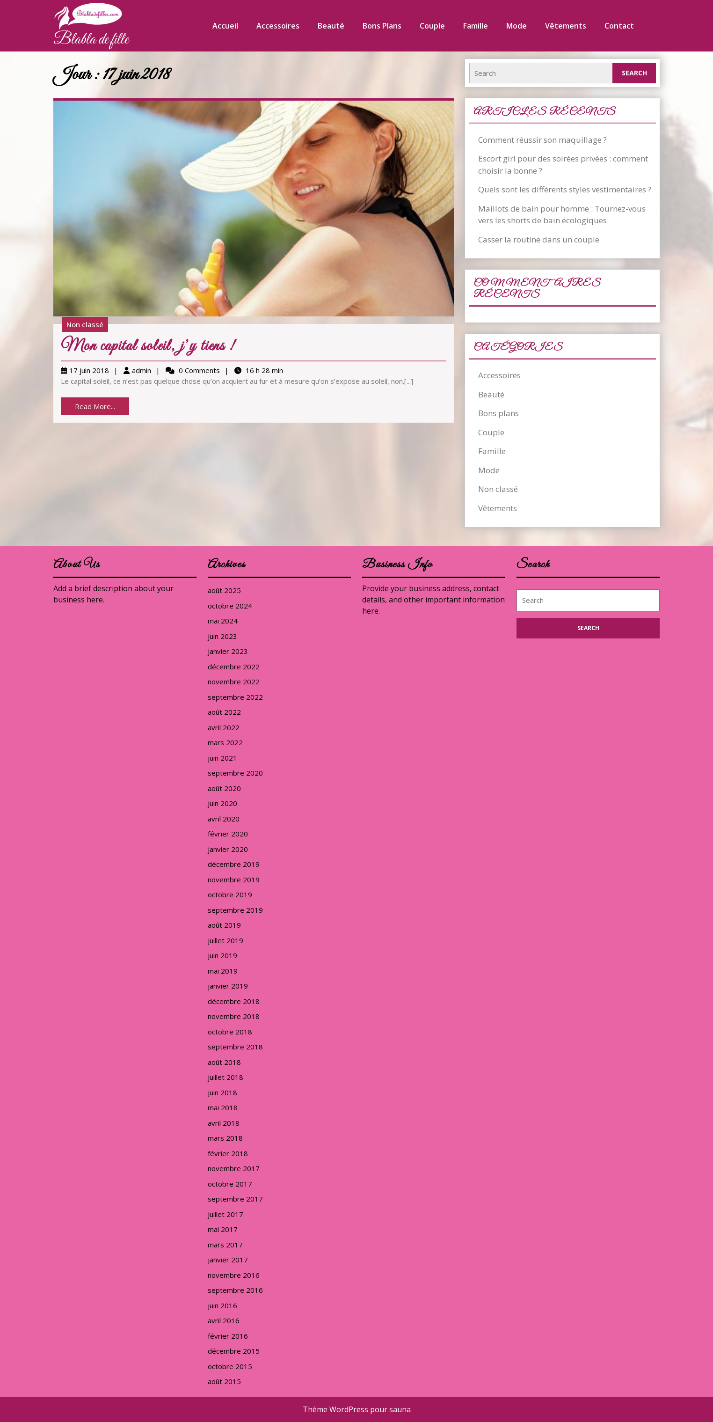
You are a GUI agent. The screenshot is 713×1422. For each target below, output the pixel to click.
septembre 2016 (235, 1290)
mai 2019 (223, 970)
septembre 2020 (235, 772)
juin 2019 (222, 955)
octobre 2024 (230, 605)
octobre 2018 (230, 1031)
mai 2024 (223, 620)
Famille (475, 26)
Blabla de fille (90, 39)
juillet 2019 (225, 940)
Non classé (84, 324)
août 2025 (224, 590)
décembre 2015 (234, 1351)
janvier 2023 (228, 651)
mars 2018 (225, 1138)
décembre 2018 (234, 1001)
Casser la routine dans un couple (538, 239)
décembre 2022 (234, 666)
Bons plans (382, 26)
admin (141, 370)
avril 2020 (224, 818)
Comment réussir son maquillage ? (542, 139)
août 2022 (224, 712)
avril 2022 (224, 727)
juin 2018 (222, 1092)
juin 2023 (222, 636)
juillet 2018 (225, 1077)
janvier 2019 (228, 985)
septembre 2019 (235, 910)
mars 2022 (225, 742)
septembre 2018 (235, 1046)
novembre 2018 (234, 1016)
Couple (432, 26)
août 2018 (224, 1062)
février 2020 (228, 833)
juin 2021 (222, 757)
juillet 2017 (225, 1214)
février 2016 (228, 1336)
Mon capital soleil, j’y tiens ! (148, 346)
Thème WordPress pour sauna (357, 1409)
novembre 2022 (234, 681)
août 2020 (224, 788)
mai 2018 (223, 1107)
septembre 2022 (235, 697)
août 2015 (224, 1381)
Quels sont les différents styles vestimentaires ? (564, 189)
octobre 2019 (230, 894)
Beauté (331, 26)
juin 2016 (222, 1305)
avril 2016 (224, 1320)
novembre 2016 (234, 1275)
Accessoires (277, 26)
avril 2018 (224, 1123)
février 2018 (228, 1153)
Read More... (102, 408)
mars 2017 (225, 1244)
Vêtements (565, 26)
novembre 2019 (234, 879)
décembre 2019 (234, 864)
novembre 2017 (234, 1168)
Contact (619, 26)
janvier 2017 (228, 1259)
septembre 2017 (235, 1198)
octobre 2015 (230, 1366)
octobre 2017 (230, 1183)
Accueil (225, 26)
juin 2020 (222, 803)
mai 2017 (223, 1229)
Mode (516, 26)
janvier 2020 (228, 849)
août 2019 (224, 925)
